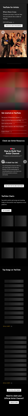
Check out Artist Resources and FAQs (11, 120)
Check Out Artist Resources (13, 25)
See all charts (6, 326)
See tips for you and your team (14, 186)
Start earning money (7, 123)
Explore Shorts (5, 131)
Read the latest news (14, 390)
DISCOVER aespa (7, 22)
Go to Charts (6, 210)
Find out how (14, 402)
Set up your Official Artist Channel (10, 117)
